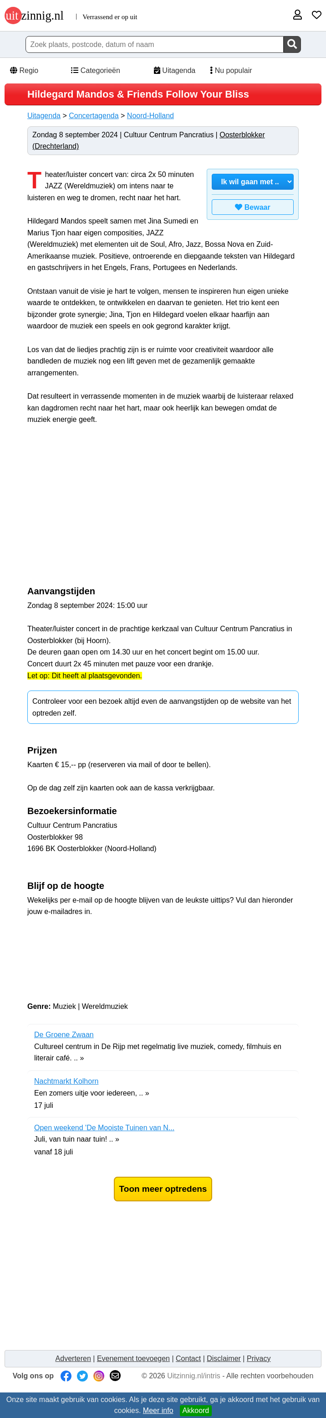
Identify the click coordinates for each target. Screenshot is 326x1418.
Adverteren (73, 1358)
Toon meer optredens (163, 1189)
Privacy (258, 1358)
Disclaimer (224, 1358)
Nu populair (228, 70)
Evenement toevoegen (133, 1358)
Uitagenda (173, 70)
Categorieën (95, 70)
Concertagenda (93, 115)
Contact (188, 1358)
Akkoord (196, 1410)
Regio (23, 70)
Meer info (158, 1410)
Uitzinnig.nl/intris (193, 1376)
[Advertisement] (103, 510)
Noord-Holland (150, 115)
